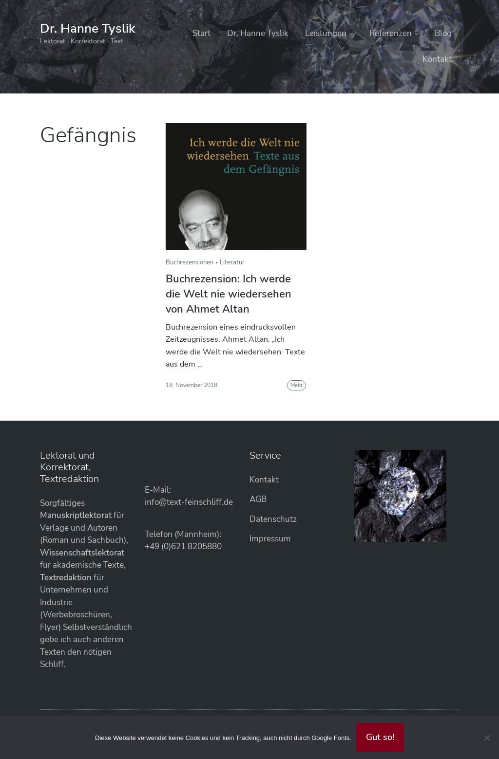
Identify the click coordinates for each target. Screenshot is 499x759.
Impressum (270, 538)
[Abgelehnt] (487, 737)
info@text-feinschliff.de (189, 502)
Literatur (232, 262)
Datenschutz (273, 519)
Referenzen (390, 33)
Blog (443, 33)
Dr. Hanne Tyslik (87, 28)
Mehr (296, 385)
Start (201, 33)
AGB (258, 499)
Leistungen (325, 33)
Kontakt (437, 59)
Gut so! (380, 737)
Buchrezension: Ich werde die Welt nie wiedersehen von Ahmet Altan (228, 294)
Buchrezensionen (189, 262)
